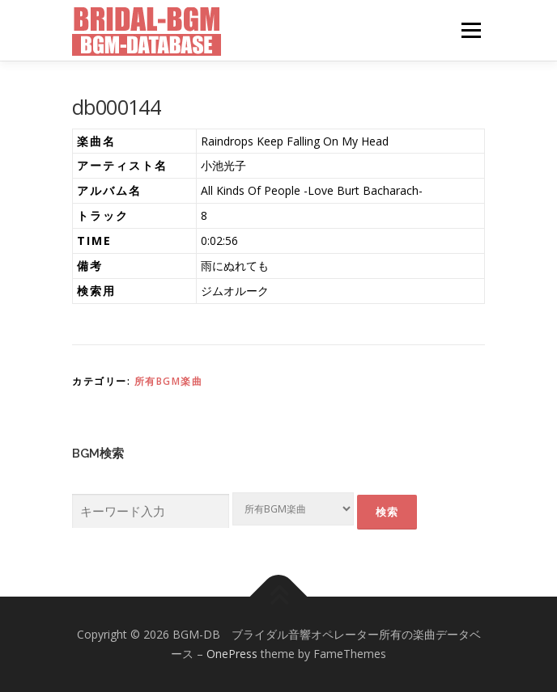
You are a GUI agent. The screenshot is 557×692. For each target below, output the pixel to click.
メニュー (471, 30)
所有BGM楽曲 (168, 381)
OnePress (231, 653)
